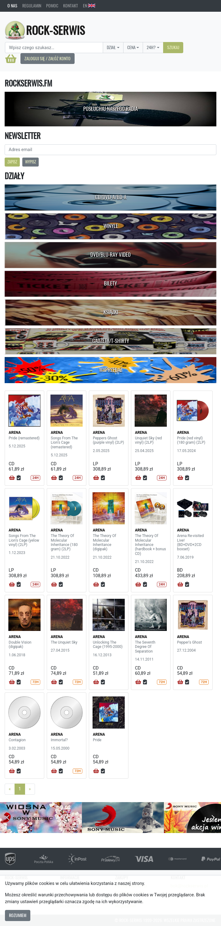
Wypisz (30, 161)
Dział (111, 47)
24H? (151, 47)
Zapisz (12, 161)
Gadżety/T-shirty (110, 341)
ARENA (15, 432)
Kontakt (70, 5)
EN (89, 5)
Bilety (110, 283)
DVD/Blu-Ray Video (110, 254)
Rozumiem (17, 915)
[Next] (30, 789)
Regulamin (31, 5)
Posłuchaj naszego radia (110, 108)
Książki (110, 312)
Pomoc (52, 5)
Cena (131, 47)
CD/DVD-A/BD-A (110, 197)
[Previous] (10, 789)
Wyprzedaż (110, 370)
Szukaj (173, 47)
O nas (12, 5)
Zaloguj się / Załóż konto (47, 58)
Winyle (110, 226)
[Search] (54, 47)
